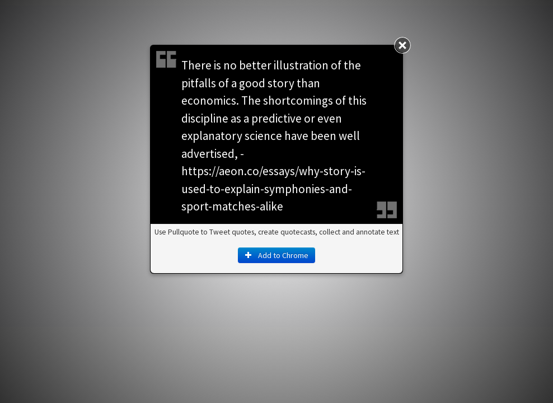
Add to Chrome (276, 255)
